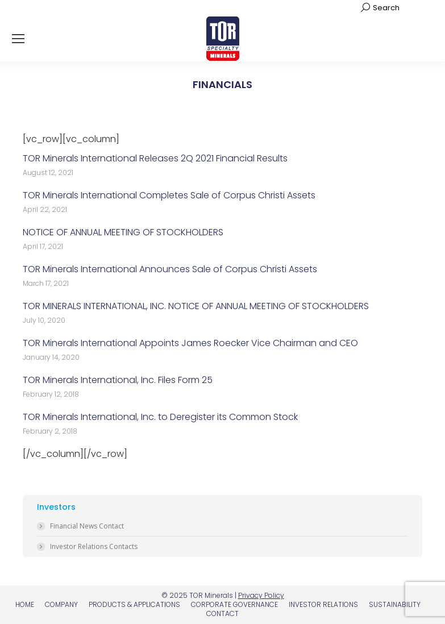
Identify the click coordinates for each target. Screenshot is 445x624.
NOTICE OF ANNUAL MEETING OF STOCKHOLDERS (123, 232)
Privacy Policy (261, 595)
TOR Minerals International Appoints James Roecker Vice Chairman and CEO (190, 343)
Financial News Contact (87, 526)
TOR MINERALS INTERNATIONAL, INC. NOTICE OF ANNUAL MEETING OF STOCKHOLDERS (196, 306)
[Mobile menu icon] (18, 38)
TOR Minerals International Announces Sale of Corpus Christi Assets (170, 269)
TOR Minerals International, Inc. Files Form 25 (118, 379)
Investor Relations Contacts (94, 546)
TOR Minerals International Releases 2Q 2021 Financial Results (155, 158)
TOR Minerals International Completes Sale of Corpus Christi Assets (169, 195)
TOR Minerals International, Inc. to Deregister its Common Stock (160, 416)
